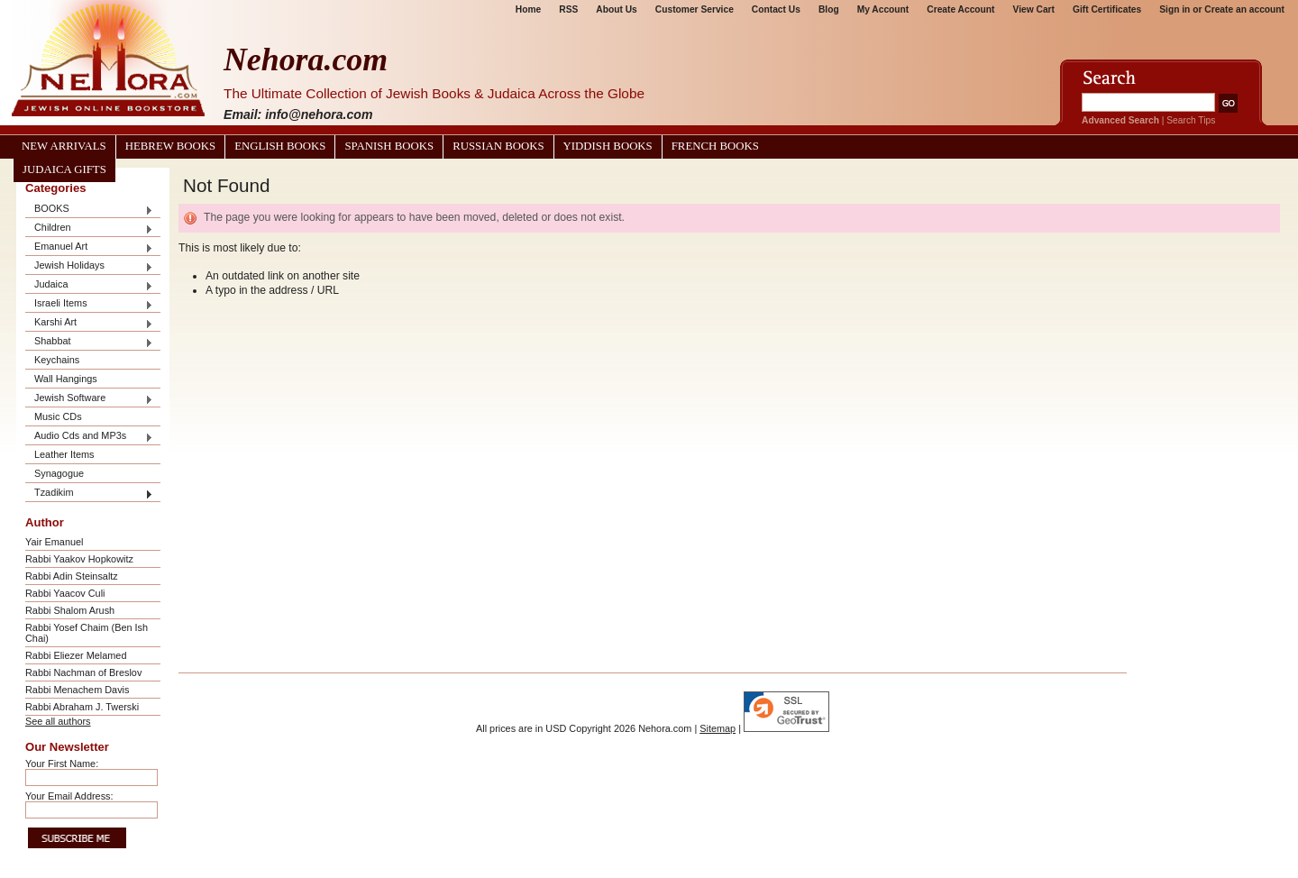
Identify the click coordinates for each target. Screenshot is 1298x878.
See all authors (58, 721)
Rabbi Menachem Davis (77, 689)
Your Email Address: (69, 796)
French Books (715, 146)
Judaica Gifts (64, 169)
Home (528, 9)
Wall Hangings (65, 378)
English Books (279, 146)
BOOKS (89, 209)
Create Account (960, 9)
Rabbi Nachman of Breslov (83, 672)
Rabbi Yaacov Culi (65, 593)
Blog (828, 9)
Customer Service (694, 9)
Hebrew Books (170, 146)
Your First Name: (61, 763)
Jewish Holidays (89, 266)
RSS (568, 9)
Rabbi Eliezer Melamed (75, 655)
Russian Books (498, 146)
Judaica (89, 285)
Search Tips (1190, 120)
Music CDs (58, 416)
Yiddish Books (608, 146)
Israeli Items (89, 304)
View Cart (1034, 9)
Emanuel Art (89, 247)
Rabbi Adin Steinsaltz (71, 576)
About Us (616, 9)
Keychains (56, 359)
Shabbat (89, 342)
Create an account (1244, 9)
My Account (883, 9)
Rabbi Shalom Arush (69, 610)
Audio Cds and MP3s (89, 437)
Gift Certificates (1107, 9)
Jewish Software (89, 399)
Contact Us (776, 9)
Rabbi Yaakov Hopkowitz (79, 558)
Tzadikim (89, 493)
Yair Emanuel (54, 541)
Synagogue (59, 473)
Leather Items (64, 454)
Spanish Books (389, 146)
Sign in (1174, 9)
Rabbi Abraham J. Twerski (82, 706)
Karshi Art (89, 323)
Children (89, 228)
